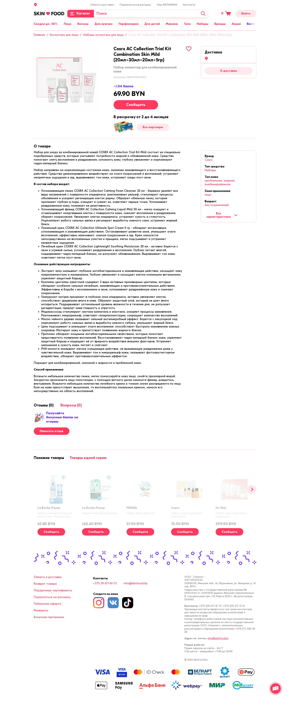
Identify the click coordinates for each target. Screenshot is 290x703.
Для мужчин (103, 24)
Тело (187, 24)
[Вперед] (251, 489)
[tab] (42, 146)
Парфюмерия (128, 24)
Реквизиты (41, 610)
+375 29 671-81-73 (105, 583)
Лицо (67, 24)
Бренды (220, 24)
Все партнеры (153, 127)
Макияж (172, 24)
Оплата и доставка (102, 4)
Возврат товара (45, 583)
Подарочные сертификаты (53, 590)
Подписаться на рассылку (135, 4)
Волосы (83, 24)
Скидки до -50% (46, 24)
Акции (236, 24)
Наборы (202, 24)
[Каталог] (80, 13)
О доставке (228, 71)
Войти (245, 13)
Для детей (152, 24)
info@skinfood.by (136, 583)
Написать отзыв (51, 431)
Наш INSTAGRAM (167, 4)
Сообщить (135, 105)
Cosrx (208, 160)
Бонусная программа (49, 617)
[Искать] (203, 13)
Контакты (189, 4)
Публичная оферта (47, 603)
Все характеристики (221, 215)
